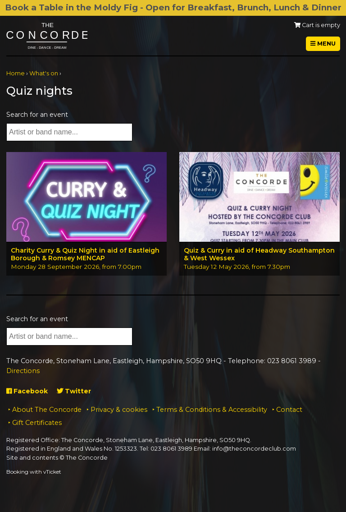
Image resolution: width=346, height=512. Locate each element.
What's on (43, 73)
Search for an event (37, 115)
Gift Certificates (37, 423)
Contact (289, 410)
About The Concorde (47, 410)
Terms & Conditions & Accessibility (211, 410)
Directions (23, 371)
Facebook (27, 391)
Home (15, 73)
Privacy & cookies (119, 410)
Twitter (74, 391)
